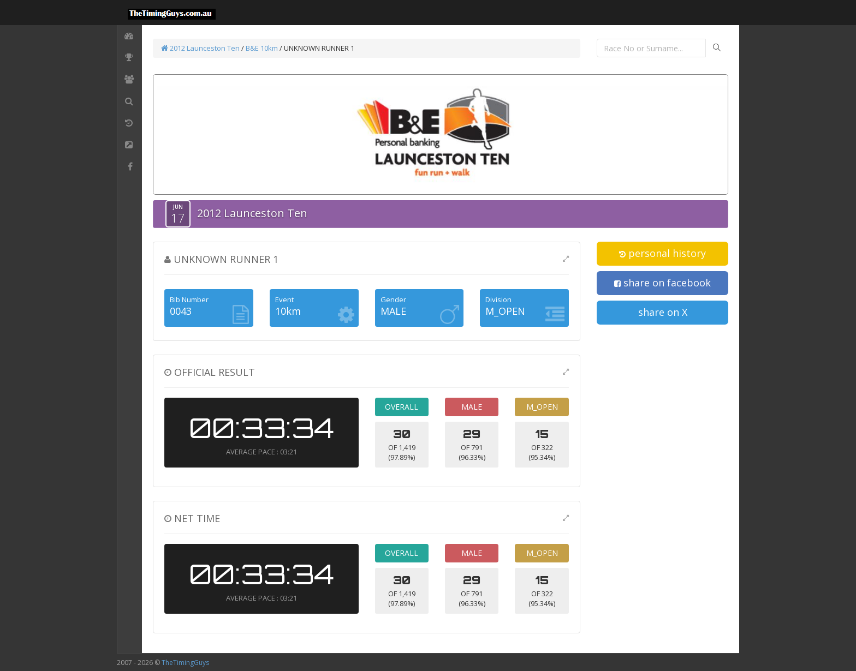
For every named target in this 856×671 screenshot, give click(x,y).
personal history (662, 253)
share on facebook (662, 282)
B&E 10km (262, 48)
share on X (662, 312)
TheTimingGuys (185, 662)
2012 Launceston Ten (200, 48)
